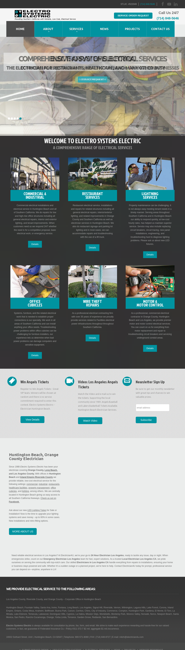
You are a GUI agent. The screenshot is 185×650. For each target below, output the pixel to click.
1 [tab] (9, 106)
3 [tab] (15, 106)
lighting (25, 479)
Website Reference (151, 638)
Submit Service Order (35, 638)
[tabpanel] (92, 73)
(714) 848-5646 (147, 4)
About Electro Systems (66, 638)
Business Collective (78, 645)
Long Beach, (51, 458)
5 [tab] (20, 106)
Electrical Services (97, 638)
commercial (32, 472)
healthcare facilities (18, 475)
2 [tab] (12, 106)
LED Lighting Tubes (36, 498)
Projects (130, 638)
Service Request (92, 67)
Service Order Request (128, 15)
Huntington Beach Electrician (45, 16)
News (117, 638)
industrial (43, 472)
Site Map (100, 645)
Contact (114, 645)
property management (38, 475)
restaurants (54, 472)
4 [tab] (18, 106)
